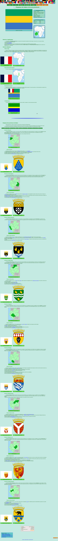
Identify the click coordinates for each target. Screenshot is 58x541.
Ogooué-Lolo (29, 128)
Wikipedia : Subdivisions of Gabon (6, 534)
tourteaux (8, 502)
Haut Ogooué (7, 128)
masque (6, 325)
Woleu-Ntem (40, 128)
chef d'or (5, 194)
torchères (44, 237)
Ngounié (17, 128)
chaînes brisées (8, 460)
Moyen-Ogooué (12, 128)
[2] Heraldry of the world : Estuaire (6, 535)
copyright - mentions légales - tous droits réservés (27, 539)
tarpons (13, 370)
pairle (25, 414)
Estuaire (3, 128)
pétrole (13, 237)
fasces (20, 280)
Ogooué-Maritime (35, 128)
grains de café (7, 196)
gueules (26, 324)
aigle (28, 458)
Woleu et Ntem (15, 282)
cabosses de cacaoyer (36, 280)
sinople (16, 280)
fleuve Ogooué (12, 416)
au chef (23, 324)
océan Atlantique (9, 43)
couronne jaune (13, 153)
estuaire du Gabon (30, 151)
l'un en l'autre (26, 457)
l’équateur (10, 42)
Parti (15, 457)
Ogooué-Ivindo (25, 128)
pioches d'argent (8, 195)
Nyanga (20, 128)
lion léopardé (13, 368)
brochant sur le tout (31, 414)
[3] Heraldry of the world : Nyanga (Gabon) (7, 536)
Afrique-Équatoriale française (18, 69)
